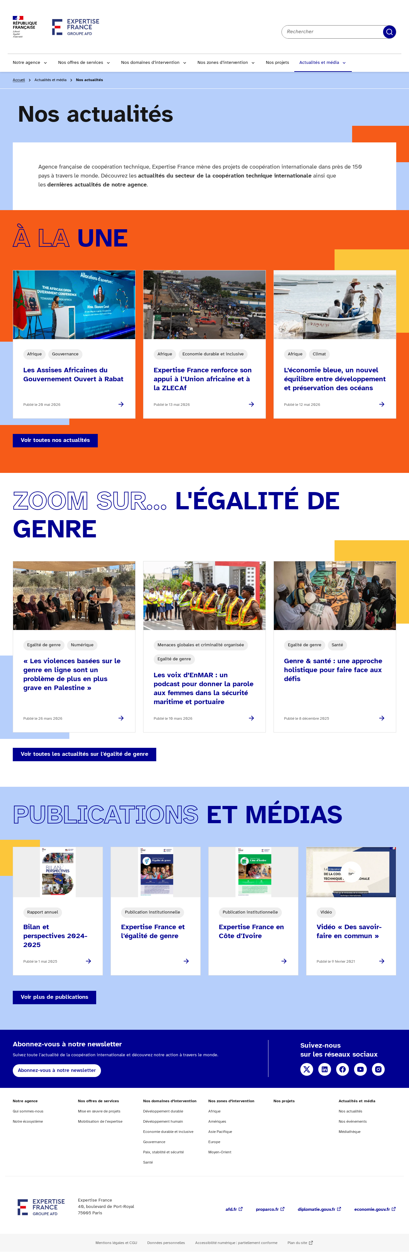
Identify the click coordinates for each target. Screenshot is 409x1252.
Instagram (378, 1069)
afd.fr (231, 1209)
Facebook (342, 1069)
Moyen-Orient (219, 1152)
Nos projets (277, 62)
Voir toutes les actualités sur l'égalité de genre (84, 754)
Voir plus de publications (54, 997)
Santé (148, 1162)
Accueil (19, 80)
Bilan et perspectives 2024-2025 (55, 936)
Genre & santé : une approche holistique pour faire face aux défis (333, 670)
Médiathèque (349, 1132)
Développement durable (163, 1111)
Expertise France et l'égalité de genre (153, 931)
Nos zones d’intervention (222, 62)
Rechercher (389, 32)
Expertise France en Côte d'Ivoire (251, 931)
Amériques (217, 1121)
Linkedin (324, 1069)
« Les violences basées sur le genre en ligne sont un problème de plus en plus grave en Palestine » (71, 674)
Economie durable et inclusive (168, 1132)
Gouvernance (154, 1142)
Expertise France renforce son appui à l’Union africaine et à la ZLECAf (203, 379)
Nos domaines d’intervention (150, 62)
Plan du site (297, 1243)
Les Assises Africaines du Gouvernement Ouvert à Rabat (73, 375)
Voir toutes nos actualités (55, 440)
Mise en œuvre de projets (99, 1111)
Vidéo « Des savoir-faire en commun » (349, 931)
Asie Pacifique (220, 1132)
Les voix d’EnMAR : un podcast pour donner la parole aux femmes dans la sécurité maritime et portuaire (203, 689)
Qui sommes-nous (28, 1111)
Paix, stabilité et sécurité (163, 1152)
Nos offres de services (80, 62)
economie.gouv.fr (372, 1209)
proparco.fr (267, 1209)
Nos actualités (350, 1111)
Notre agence (26, 62)
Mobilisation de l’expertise (100, 1121)
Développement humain (163, 1121)
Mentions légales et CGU (116, 1243)
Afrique (214, 1111)
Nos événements (353, 1121)
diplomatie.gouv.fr (316, 1209)
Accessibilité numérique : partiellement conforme (236, 1243)
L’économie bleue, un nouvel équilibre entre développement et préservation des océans (335, 379)
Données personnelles (166, 1243)
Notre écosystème (28, 1121)
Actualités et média (319, 62)
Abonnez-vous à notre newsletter (57, 1070)
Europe (214, 1142)
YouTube (360, 1069)
